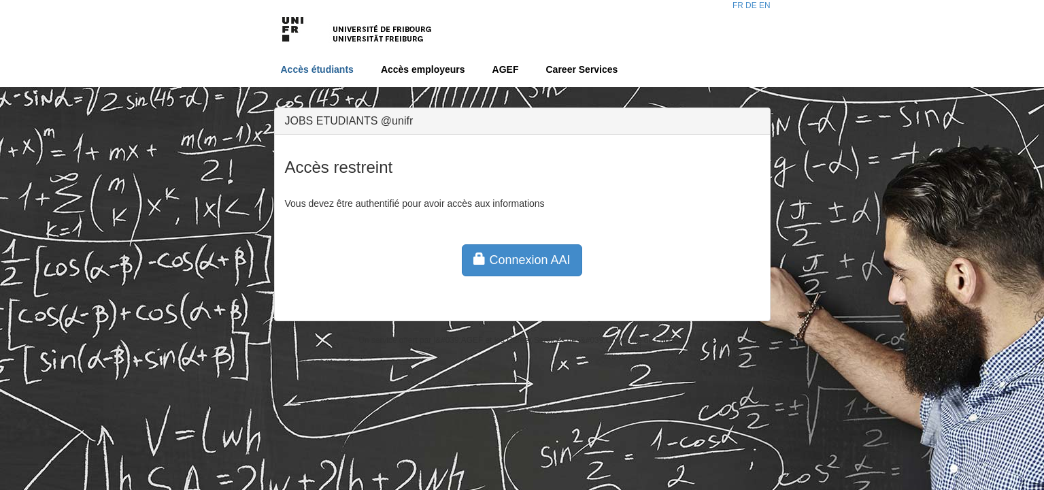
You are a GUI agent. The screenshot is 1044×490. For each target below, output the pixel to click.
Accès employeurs (423, 69)
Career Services (582, 69)
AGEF (505, 69)
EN (765, 5)
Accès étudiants (317, 69)
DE (751, 5)
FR (738, 5)
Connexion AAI (521, 259)
